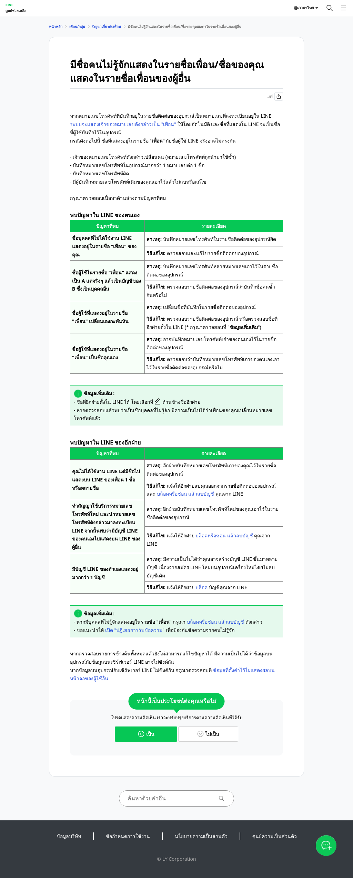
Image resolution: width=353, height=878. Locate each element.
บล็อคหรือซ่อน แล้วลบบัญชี (185, 493)
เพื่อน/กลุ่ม (77, 26)
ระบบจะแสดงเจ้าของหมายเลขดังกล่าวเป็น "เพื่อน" (123, 124)
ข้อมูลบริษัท (69, 836)
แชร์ (274, 96)
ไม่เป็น (208, 734)
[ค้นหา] (329, 8)
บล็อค (201, 587)
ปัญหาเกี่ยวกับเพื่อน (106, 26)
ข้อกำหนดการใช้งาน (128, 836)
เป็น (146, 734)
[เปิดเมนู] (343, 8)
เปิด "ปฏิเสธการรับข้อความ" (134, 630)
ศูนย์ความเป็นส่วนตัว (274, 836)
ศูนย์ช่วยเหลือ (16, 10)
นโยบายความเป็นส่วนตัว (201, 836)
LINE (9, 4)
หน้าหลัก (55, 26)
